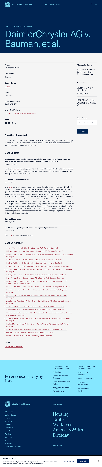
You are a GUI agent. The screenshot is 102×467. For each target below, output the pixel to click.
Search (82, 131)
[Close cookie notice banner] (99, 461)
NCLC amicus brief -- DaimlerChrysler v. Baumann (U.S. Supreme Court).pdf (34, 251)
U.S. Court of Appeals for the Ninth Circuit (20, 113)
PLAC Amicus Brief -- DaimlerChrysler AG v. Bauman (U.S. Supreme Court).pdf (35, 278)
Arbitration (57, 372)
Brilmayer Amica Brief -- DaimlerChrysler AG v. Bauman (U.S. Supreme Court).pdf (36, 275)
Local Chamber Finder (13, 447)
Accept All (83, 461)
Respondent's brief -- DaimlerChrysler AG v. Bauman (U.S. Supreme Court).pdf (35, 310)
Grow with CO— (11, 443)
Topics (44, 4)
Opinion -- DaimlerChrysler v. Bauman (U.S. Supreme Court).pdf (29, 332)
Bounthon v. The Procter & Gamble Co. (86, 102)
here (10, 235)
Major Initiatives (10, 415)
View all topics (58, 445)
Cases (7, 27)
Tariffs (58, 419)
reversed (16, 169)
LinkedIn (8, 431)
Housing (60, 414)
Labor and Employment (86, 378)
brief (10, 187)
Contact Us (9, 428)
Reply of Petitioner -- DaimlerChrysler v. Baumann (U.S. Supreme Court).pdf (34, 263)
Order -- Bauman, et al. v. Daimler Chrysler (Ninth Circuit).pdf (29, 336)
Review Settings (69, 461)
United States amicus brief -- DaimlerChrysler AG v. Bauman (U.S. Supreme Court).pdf (38, 287)
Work (58, 4)
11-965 (7, 87)
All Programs (9, 412)
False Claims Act (59, 391)
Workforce (62, 424)
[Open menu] (96, 4)
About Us (8, 421)
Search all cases (82, 118)
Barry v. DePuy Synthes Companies (85, 90)
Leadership (9, 424)
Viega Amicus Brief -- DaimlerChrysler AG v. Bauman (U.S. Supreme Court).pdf (35, 306)
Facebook (8, 434)
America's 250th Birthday (68, 432)
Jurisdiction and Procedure (21, 27)
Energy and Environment (62, 387)
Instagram (8, 437)
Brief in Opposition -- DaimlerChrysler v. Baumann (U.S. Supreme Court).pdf (34, 260)
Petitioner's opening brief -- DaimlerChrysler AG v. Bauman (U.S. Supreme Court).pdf (37, 266)
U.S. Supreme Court (85, 74)
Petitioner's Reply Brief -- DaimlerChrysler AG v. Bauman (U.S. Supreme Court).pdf (36, 329)
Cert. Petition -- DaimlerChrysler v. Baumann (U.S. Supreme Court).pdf (32, 248)
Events (51, 4)
